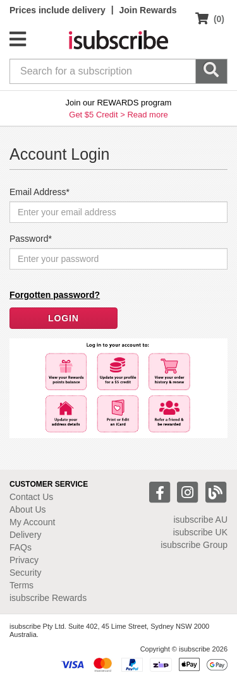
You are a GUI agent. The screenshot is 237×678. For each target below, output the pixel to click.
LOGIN (63, 318)
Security (25, 573)
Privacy (24, 560)
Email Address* (39, 192)
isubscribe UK (200, 532)
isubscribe (200, 519)
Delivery (25, 535)
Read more (147, 114)
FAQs (20, 547)
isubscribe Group (194, 545)
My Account (32, 522)
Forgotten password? (54, 295)
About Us (27, 509)
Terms (21, 585)
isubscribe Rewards (48, 598)
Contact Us (31, 497)
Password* (30, 239)
